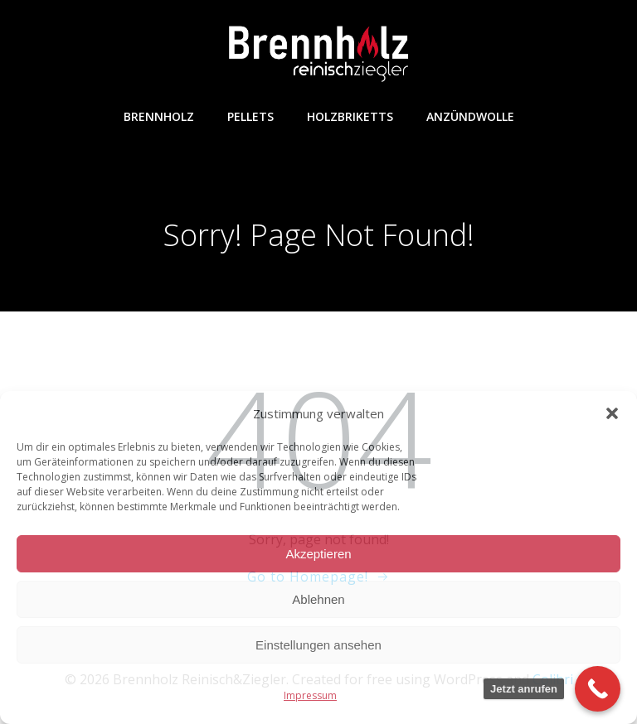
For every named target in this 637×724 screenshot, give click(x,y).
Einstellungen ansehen (318, 645)
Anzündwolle (470, 116)
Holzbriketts (350, 116)
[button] (612, 413)
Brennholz (159, 116)
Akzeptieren (318, 554)
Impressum (310, 695)
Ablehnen (318, 599)
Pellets (250, 116)
